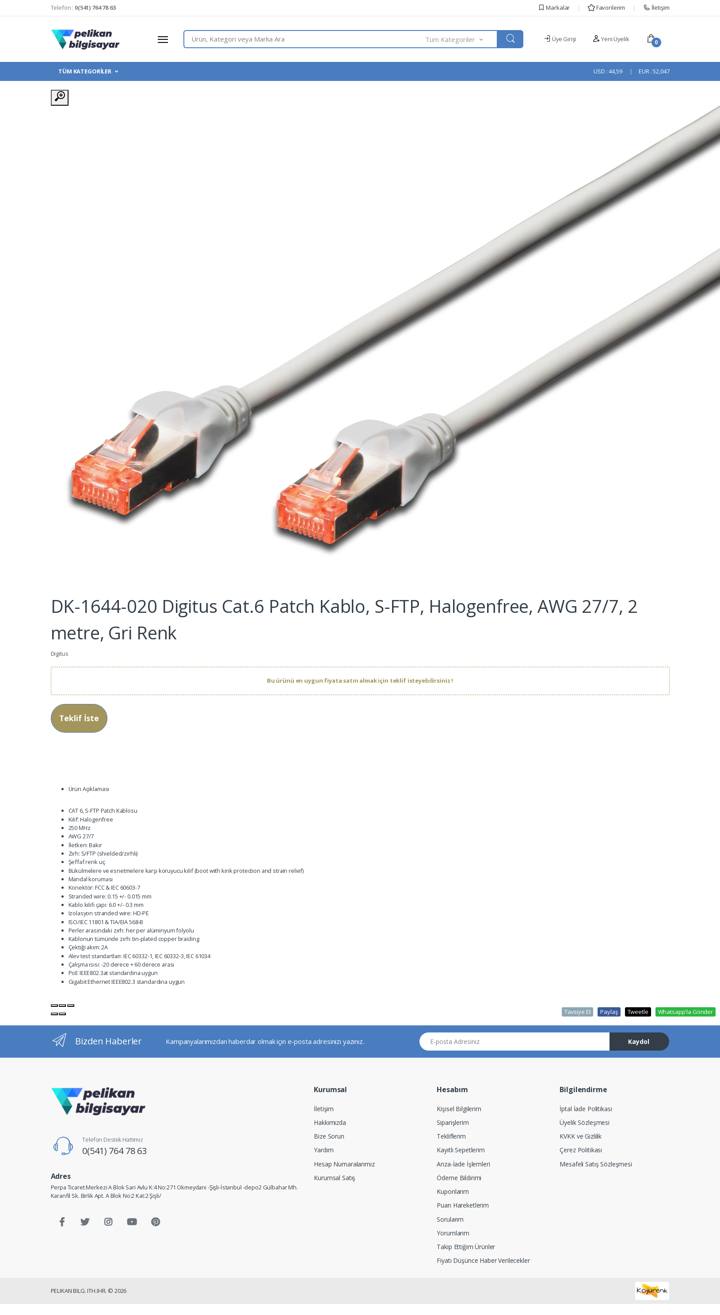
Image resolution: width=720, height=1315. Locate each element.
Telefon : (83, 7)
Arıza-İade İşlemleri (463, 1164)
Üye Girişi (560, 39)
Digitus (60, 654)
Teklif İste (79, 718)
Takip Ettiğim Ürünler (466, 1246)
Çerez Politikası (581, 1150)
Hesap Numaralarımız (344, 1164)
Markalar (554, 7)
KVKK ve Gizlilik (581, 1136)
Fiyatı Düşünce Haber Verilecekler (483, 1260)
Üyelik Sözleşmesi (585, 1122)
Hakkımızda (330, 1122)
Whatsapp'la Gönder (685, 1012)
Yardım (323, 1150)
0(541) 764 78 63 (114, 1151)
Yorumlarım (453, 1233)
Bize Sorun (329, 1136)
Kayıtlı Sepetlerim (460, 1150)
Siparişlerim (453, 1122)
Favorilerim (606, 7)
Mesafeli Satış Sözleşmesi (596, 1164)
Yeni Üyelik (611, 39)
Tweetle (638, 1012)
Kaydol (638, 1041)
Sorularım (450, 1219)
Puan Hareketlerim (463, 1205)
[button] (461, 39)
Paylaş (608, 1012)
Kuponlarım (453, 1191)
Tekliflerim (451, 1136)
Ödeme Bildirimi (459, 1178)
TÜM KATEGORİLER (84, 71)
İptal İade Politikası (586, 1109)
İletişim (656, 7)
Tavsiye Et (577, 1012)
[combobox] (304, 39)
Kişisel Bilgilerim (459, 1109)
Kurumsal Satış (334, 1178)
